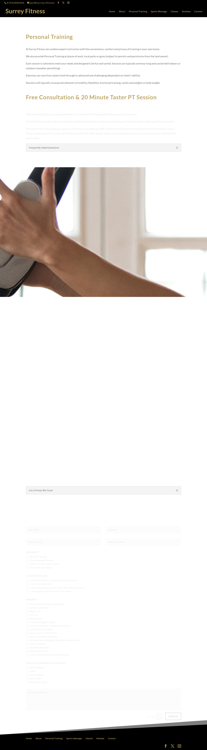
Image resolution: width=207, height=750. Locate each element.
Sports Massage (159, 11)
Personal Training (138, 11)
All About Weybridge (47, 746)
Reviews (186, 11)
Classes (174, 11)
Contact (198, 11)
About (122, 11)
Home (112, 11)
